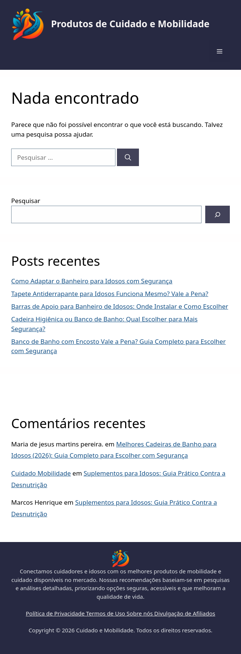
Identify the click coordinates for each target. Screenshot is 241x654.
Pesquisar (25, 200)
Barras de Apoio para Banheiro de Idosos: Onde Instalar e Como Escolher (119, 306)
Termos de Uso (106, 613)
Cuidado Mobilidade (41, 473)
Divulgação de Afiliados (184, 613)
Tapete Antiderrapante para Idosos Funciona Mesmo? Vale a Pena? (109, 293)
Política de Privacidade (56, 613)
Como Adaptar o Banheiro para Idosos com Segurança (91, 281)
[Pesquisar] (128, 157)
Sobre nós (140, 613)
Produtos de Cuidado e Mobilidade (130, 23)
